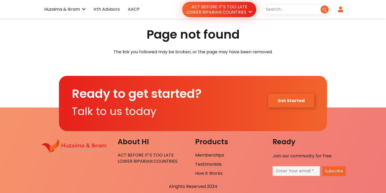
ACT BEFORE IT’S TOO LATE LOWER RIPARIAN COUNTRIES (147, 158)
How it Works (208, 173)
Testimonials (208, 164)
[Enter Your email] (296, 171)
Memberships (209, 155)
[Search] (324, 9)
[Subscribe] (334, 171)
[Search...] (295, 9)
